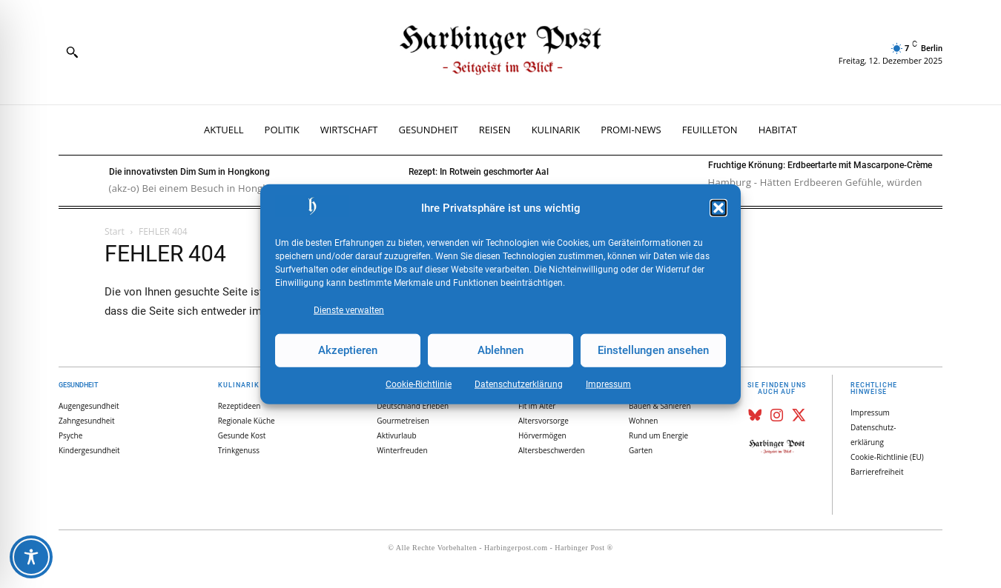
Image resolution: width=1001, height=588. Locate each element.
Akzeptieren (347, 350)
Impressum (608, 383)
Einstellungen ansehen (653, 350)
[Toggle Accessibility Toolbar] (31, 557)
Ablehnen (500, 350)
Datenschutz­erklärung (519, 383)
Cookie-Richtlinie (419, 383)
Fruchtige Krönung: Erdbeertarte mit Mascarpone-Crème (820, 165)
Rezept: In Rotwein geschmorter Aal (479, 172)
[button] (718, 208)
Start (115, 231)
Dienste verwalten (349, 309)
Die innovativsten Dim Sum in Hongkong (189, 172)
